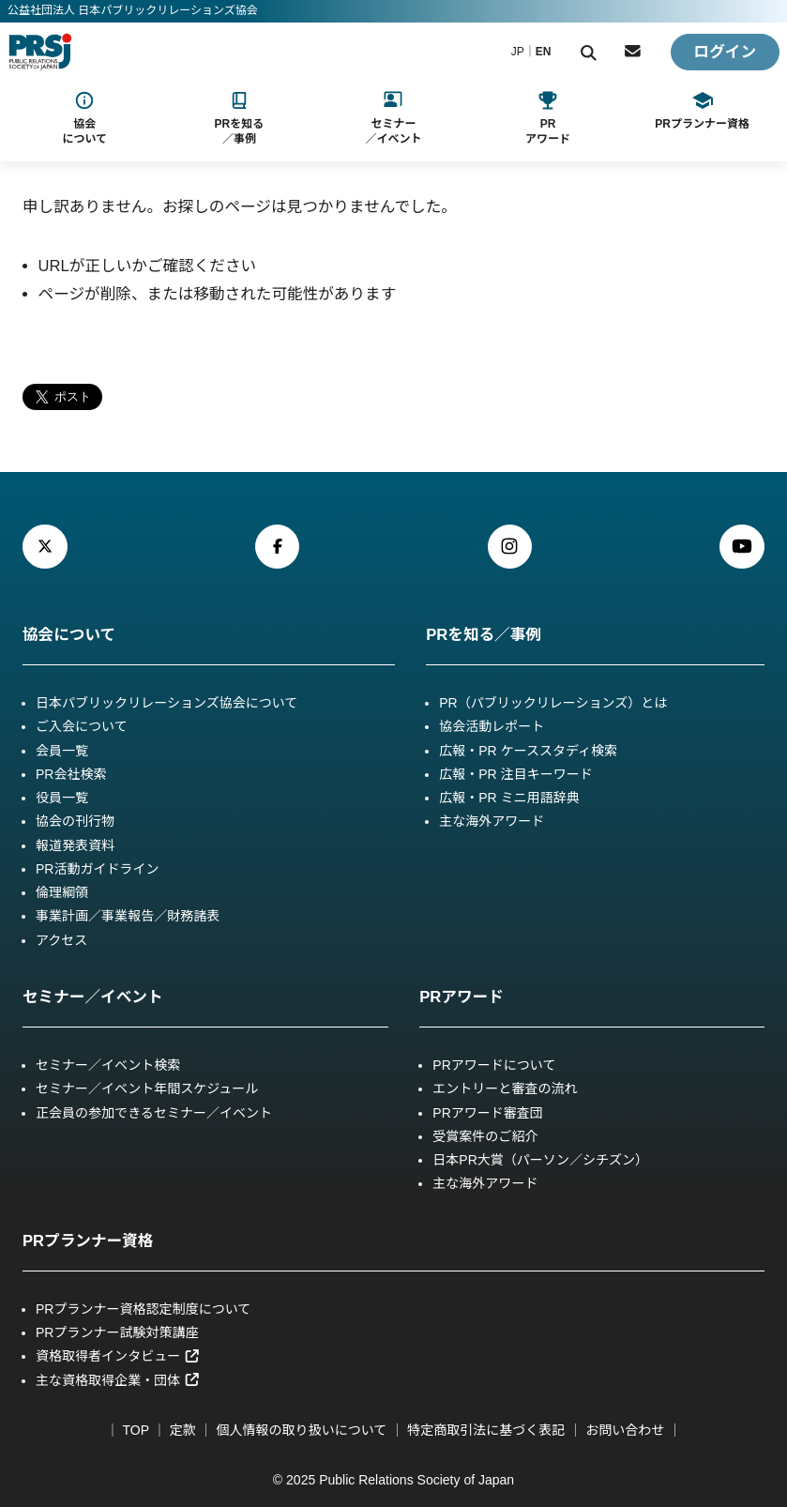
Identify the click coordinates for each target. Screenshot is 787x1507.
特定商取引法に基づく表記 (486, 1430)
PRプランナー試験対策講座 (117, 1332)
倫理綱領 (62, 892)
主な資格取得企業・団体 (118, 1380)
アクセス (61, 940)
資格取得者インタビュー (118, 1355)
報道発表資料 (75, 845)
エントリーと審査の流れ (504, 1088)
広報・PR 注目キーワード (516, 774)
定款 (183, 1430)
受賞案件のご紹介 (484, 1136)
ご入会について (82, 726)
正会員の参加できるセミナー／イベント (154, 1112)
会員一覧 (62, 750)
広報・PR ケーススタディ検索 (528, 750)
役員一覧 (62, 797)
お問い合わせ (624, 1430)
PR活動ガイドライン (97, 868)
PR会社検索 (71, 774)
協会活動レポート (491, 726)
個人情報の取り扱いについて (302, 1430)
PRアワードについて (493, 1065)
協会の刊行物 (75, 821)
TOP (136, 1430)
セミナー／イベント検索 (108, 1065)
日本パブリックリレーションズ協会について (166, 702)
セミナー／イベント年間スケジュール (147, 1088)
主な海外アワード (491, 821)
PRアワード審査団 (487, 1112)
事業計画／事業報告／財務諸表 (127, 915)
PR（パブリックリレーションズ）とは (553, 702)
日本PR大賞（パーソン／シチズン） (540, 1159)
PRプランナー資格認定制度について (143, 1309)
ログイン (725, 52)
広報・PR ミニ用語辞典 (509, 797)
